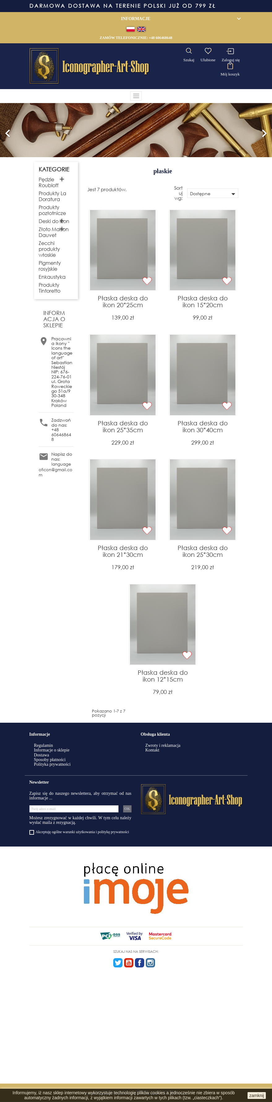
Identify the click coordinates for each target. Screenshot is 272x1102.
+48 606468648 (160, 38)
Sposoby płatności (50, 759)
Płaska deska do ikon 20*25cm (123, 301)
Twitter (118, 962)
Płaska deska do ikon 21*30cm (123, 551)
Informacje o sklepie (52, 750)
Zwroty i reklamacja (163, 745)
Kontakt (152, 750)
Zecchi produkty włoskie (49, 249)
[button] (7, 130)
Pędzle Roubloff (48, 182)
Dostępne (214, 193)
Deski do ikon (54, 221)
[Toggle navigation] (136, 96)
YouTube (128, 962)
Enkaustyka (52, 277)
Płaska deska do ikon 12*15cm (163, 676)
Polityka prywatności (52, 764)
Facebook (139, 962)
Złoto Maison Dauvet (54, 232)
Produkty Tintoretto (49, 288)
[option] (136, 130)
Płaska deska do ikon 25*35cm (123, 426)
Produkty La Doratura (52, 196)
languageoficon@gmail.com (55, 470)
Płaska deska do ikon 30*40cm (203, 426)
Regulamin (43, 745)
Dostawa (41, 755)
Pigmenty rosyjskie (50, 266)
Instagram (150, 962)
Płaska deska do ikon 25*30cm (203, 551)
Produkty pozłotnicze (52, 210)
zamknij (256, 1095)
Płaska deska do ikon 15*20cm (203, 301)
